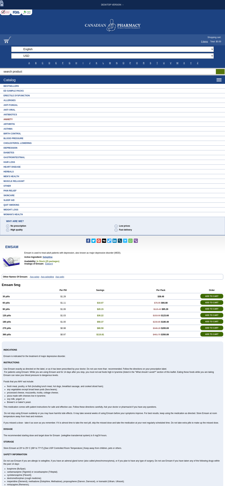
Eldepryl (49, 264)
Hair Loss (9, 162)
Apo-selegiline (47, 277)
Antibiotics (10, 114)
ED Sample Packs (14, 91)
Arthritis (9, 124)
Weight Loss (11, 209)
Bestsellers (11, 86)
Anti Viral (9, 110)
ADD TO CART (211, 296)
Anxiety (8, 119)
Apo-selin (59, 277)
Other (7, 186)
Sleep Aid (9, 200)
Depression (10, 148)
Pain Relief (10, 190)
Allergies (10, 100)
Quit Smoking (11, 205)
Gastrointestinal (14, 157)
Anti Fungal (11, 105)
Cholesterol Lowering (18, 143)
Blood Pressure (13, 138)
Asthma (8, 129)
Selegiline (48, 257)
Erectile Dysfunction (17, 95)
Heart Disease (12, 167)
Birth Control (12, 133)
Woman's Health (13, 214)
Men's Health (11, 176)
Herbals (9, 171)
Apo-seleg (34, 277)
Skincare (9, 195)
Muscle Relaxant (14, 181)
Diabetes (9, 152)
